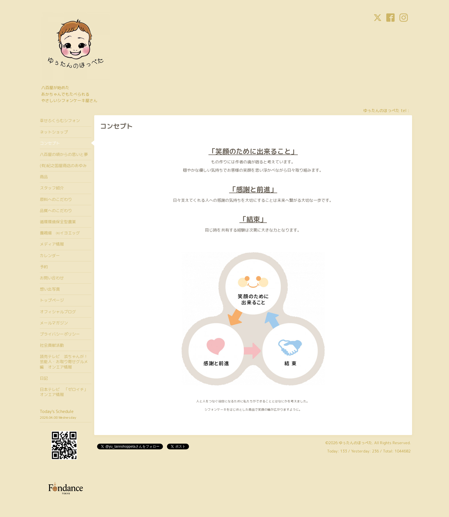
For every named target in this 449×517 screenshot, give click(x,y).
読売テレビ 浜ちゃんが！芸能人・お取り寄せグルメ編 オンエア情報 (64, 361)
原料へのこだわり (56, 199)
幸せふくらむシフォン (60, 120)
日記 (44, 378)
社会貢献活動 (52, 345)
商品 (44, 176)
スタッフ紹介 (52, 188)
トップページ (52, 300)
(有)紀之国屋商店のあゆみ (63, 165)
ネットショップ (54, 132)
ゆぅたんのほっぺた (355, 442)
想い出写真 (50, 289)
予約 (44, 266)
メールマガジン (54, 323)
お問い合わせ (52, 278)
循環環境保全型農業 (58, 221)
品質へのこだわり (56, 210)
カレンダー (50, 255)
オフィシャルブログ (58, 311)
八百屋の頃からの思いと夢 (64, 154)
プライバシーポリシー (60, 334)
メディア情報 (52, 244)
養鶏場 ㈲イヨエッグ (60, 233)
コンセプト (50, 143)
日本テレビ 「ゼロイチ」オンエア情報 (64, 392)
